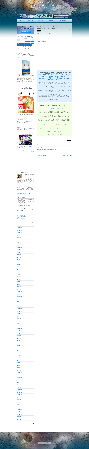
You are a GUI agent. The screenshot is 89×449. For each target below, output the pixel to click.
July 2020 (18, 340)
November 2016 (19, 414)
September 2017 (19, 397)
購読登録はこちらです (25, 31)
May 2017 (18, 404)
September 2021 (19, 316)
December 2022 (19, 291)
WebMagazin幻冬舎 (20, 211)
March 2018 (19, 387)
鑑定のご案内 (51, 20)
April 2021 (18, 325)
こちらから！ (58, 94)
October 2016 (19, 416)
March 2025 (19, 245)
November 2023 (19, 272)
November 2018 (19, 374)
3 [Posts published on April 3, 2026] (30, 41)
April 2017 (18, 406)
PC (48, 442)
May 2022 (18, 303)
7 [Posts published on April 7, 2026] (23, 43)
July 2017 (18, 401)
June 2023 (18, 281)
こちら (24, 205)
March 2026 (19, 225)
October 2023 (19, 274)
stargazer (18, 217)
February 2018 (19, 389)
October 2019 (19, 355)
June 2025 (18, 240)
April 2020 (18, 345)
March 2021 (19, 326)
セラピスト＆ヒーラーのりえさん (47, 111)
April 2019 (18, 365)
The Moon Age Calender (21, 218)
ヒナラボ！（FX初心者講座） (21, 216)
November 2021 (19, 313)
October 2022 (19, 294)
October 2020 (19, 335)
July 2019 (18, 360)
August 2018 (19, 379)
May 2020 (18, 343)
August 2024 (19, 257)
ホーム (21, 20)
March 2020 (19, 347)
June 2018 (18, 382)
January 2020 (19, 350)
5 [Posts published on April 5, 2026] (18, 43)
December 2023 (19, 271)
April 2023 (18, 284)
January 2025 (19, 249)
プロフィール (30, 20)
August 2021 (19, 318)
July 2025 (18, 239)
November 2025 (19, 232)
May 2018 (18, 384)
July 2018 (18, 380)
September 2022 (19, 296)
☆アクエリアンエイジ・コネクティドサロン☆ (54, 108)
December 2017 (19, 392)
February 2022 (19, 308)
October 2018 (19, 375)
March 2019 (19, 367)
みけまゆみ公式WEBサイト (64, 20)
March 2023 (19, 286)
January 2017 (19, 411)
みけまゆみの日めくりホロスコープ (24, 193)
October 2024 (19, 254)
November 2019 (19, 353)
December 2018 (19, 372)
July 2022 (18, 299)
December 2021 (19, 311)
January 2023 (19, 289)
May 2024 (18, 262)
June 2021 (18, 321)
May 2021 (18, 323)
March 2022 (19, 306)
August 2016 (19, 419)
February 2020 (19, 348)
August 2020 (19, 338)
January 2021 (19, 330)
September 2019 (19, 357)
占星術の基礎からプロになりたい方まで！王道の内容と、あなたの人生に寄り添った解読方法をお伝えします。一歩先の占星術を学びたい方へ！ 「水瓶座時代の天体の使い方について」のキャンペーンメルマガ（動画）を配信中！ (54, 77)
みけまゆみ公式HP (20, 210)
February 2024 (19, 267)
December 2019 (19, 352)
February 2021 (19, 328)
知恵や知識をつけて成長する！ (43, 155)
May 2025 (18, 242)
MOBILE (41, 442)
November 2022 (19, 293)
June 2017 (18, 402)
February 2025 (19, 247)
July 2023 (18, 279)
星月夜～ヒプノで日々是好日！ (22, 215)
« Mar (18, 49)
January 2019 (19, 370)
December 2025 (19, 230)
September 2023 (19, 276)
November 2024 (19, 252)
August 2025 (19, 237)
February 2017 (19, 409)
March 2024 (19, 266)
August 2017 (19, 399)
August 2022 (19, 298)
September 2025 (19, 235)
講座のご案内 (40, 20)
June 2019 (18, 362)
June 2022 (18, 301)
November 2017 (19, 394)
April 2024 (18, 264)
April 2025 (18, 244)
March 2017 (19, 407)
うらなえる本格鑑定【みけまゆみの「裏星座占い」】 (25, 146)
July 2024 (18, 259)
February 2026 (19, 227)
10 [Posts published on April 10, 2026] (30, 43)
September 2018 (19, 377)
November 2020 (19, 333)
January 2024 (19, 269)
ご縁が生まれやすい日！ (66, 155)
